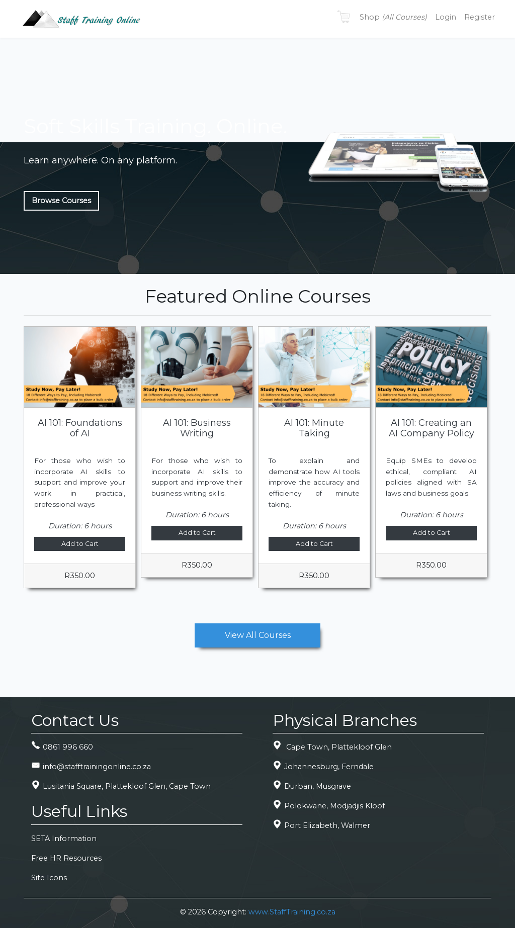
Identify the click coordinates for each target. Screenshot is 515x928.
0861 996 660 (62, 747)
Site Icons (49, 877)
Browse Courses (61, 200)
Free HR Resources (66, 858)
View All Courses (258, 635)
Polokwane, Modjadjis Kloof (329, 805)
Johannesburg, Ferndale (323, 766)
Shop (393, 17)
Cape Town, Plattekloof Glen (332, 747)
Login (445, 17)
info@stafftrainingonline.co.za (91, 766)
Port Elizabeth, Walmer (321, 825)
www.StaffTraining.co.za (291, 911)
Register (479, 17)
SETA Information (64, 838)
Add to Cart (80, 543)
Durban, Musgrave (312, 786)
